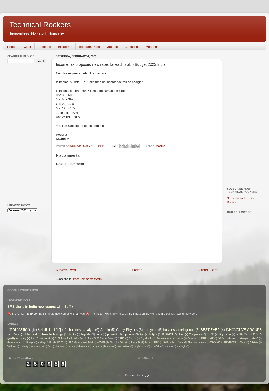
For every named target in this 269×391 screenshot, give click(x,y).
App (142, 334)
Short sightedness (197, 342)
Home (11, 46)
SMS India (168, 342)
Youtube (112, 46)
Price (147, 342)
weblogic (181, 346)
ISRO (70, 342)
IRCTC (60, 342)
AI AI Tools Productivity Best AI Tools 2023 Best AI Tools (84, 338)
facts (99, 334)
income (160, 145)
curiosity (24, 346)
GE (212, 338)
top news (128, 334)
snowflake (156, 346)
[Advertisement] (24, 133)
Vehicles (11, 346)
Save (180, 342)
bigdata (85, 334)
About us (152, 46)
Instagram (65, 46)
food (50, 346)
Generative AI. (14, 342)
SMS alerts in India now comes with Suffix (40, 306)
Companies (195, 334)
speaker (169, 346)
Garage (244, 338)
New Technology (52, 334)
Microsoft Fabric (86, 342)
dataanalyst (38, 346)
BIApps (153, 334)
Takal (242, 342)
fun (33, 338)
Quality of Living (16, 338)
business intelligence (179, 330)
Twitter (26, 46)
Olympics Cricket (118, 342)
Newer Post (66, 270)
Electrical (31, 334)
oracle (110, 346)
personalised (123, 346)
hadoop (60, 346)
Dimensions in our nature (170, 338)
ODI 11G (253, 334)
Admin (105, 330)
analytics (150, 330)
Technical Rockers (40, 24)
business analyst (81, 330)
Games (232, 338)
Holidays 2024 (45, 342)
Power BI (135, 342)
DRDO (210, 334)
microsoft (45, 338)
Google (30, 342)
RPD (156, 342)
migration (97, 346)
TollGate (254, 342)
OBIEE (101, 342)
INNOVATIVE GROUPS (244, 330)
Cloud (16, 334)
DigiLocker (225, 334)
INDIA (239, 334)
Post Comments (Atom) (88, 278)
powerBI (112, 334)
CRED (121, 338)
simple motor (140, 346)
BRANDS (167, 334)
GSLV (221, 338)
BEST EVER (210, 330)
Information (18, 329)
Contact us (132, 46)
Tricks (72, 334)
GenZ (255, 338)
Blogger (145, 375)
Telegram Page (89, 46)
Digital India (147, 338)
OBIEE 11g (49, 329)
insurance (84, 346)
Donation (192, 338)
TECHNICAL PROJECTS (223, 342)
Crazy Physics (127, 330)
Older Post (208, 270)
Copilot (132, 338)
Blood (181, 334)
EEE (203, 338)
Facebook (45, 46)
